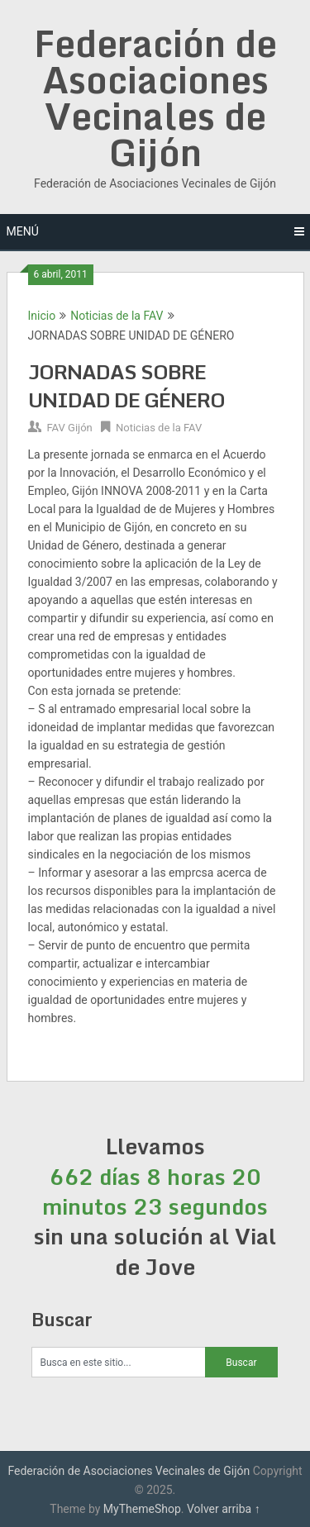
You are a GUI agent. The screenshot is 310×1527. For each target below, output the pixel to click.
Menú (23, 231)
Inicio (42, 315)
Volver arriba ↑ (223, 1508)
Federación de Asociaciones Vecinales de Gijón (155, 97)
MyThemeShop (142, 1508)
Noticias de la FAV (116, 315)
